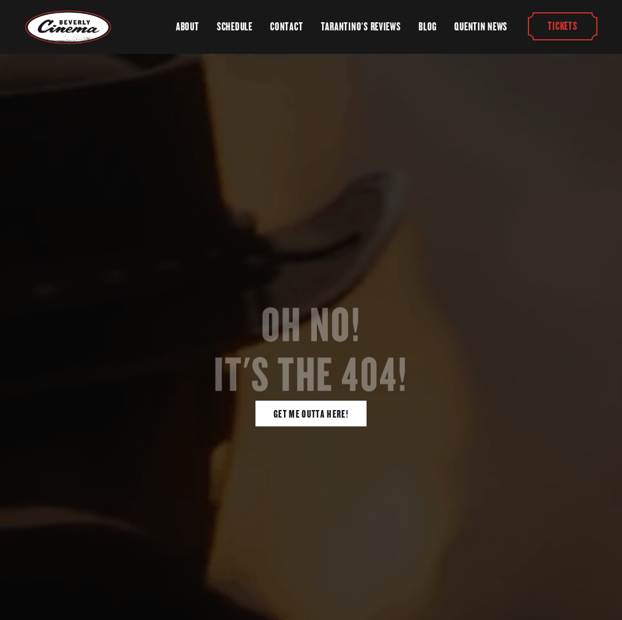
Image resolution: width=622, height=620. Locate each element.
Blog (428, 26)
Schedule (235, 26)
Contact (286, 26)
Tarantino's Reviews (361, 26)
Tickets (562, 26)
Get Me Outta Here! (311, 414)
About (187, 26)
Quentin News (480, 26)
